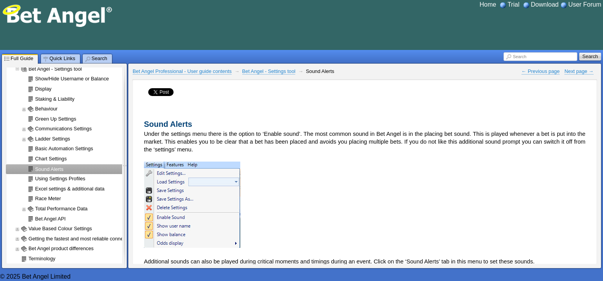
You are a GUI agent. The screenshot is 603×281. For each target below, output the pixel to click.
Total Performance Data (61, 209)
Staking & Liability (54, 99)
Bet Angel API (50, 219)
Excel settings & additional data (70, 189)
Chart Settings (51, 159)
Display (43, 89)
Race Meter (48, 198)
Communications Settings (63, 129)
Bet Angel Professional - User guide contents (182, 71)
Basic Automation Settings (64, 148)
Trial (513, 4)
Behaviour (46, 109)
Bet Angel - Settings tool (55, 69)
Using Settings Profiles (60, 178)
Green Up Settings (55, 119)
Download (545, 4)
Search (519, 56)
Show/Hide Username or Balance (72, 79)
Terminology (41, 258)
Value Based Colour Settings (60, 228)
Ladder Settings (52, 139)
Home (488, 4)
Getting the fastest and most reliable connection (81, 239)
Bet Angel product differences (61, 248)
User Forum (584, 4)
